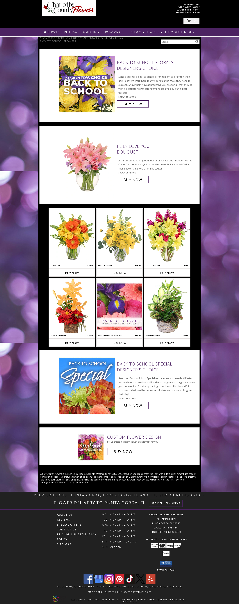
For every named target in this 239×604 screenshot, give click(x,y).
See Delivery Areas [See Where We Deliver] (165, 503)
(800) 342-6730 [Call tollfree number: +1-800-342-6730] (192, 12)
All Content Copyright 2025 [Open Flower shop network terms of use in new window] (89, 599)
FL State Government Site (136, 591)
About (156, 32)
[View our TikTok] (130, 582)
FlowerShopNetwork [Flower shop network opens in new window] (121, 599)
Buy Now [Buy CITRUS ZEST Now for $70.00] (72, 273)
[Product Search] (177, 42)
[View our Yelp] (150, 582)
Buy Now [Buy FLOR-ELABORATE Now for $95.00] (167, 273)
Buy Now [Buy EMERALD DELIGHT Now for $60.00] (167, 343)
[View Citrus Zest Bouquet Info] (72, 236)
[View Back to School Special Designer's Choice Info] (87, 384)
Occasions (114, 32)
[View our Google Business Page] (99, 582)
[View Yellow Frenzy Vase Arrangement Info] (119, 236)
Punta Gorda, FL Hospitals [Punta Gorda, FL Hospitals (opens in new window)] (113, 586)
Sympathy (91, 32)
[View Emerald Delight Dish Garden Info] (167, 306)
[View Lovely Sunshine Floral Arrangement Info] (72, 306)
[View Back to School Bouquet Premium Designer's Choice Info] (119, 306)
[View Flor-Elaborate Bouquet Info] (167, 236)
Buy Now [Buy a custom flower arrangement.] (123, 451)
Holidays (137, 32)
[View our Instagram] (109, 582)
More (189, 32)
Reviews (173, 32)
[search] (196, 41)
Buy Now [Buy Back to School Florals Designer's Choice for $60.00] (132, 103)
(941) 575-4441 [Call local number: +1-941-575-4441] (192, 9)
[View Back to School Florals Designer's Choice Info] (87, 83)
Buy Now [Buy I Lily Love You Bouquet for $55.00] (132, 179)
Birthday (70, 32)
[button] (191, 21)
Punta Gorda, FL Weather (103, 591)
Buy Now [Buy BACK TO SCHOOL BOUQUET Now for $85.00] (119, 343)
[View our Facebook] (88, 582)
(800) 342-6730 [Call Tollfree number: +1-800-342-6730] (172, 531)
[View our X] (140, 582)
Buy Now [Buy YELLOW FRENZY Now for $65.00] (119, 273)
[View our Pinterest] (119, 582)
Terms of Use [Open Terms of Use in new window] (129, 601)
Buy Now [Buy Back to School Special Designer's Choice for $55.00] (132, 405)
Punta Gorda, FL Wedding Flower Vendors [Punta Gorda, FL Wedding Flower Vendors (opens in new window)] (157, 586)
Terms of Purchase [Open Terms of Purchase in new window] (172, 599)
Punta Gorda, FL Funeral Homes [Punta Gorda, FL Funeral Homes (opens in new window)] (76, 586)
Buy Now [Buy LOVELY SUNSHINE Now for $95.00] (72, 343)
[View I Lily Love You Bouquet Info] (87, 162)
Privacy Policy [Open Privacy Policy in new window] (147, 599)
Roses (55, 32)
